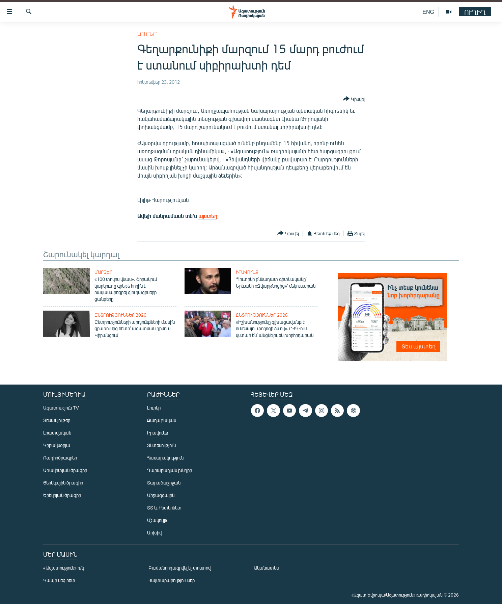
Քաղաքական (161, 420)
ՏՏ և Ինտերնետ (164, 507)
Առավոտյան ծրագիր (65, 470)
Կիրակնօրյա (56, 445)
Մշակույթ (157, 520)
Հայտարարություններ (171, 580)
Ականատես (266, 568)
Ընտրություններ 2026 (120, 315)
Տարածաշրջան (163, 482)
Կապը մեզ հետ (59, 580)
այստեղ (207, 216)
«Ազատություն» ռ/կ (63, 568)
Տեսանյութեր (56, 420)
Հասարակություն (165, 458)
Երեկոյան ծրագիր (62, 495)
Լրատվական (57, 433)
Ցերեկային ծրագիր (63, 482)
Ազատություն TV (61, 408)
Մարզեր (103, 272)
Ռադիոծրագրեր (60, 458)
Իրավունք (247, 272)
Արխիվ (154, 532)
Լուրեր (147, 33)
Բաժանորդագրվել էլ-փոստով (179, 568)
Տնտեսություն (161, 445)
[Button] (354, 99)
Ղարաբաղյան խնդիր (169, 470)
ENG (428, 11)
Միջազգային (160, 495)
